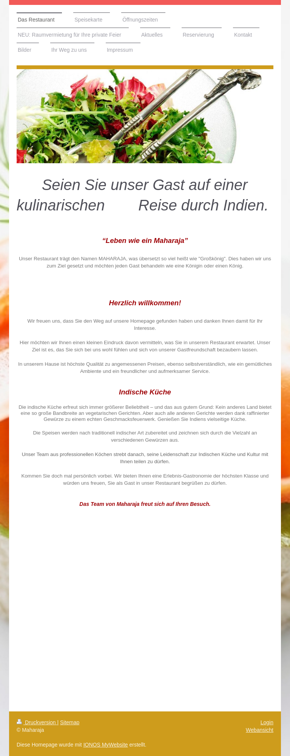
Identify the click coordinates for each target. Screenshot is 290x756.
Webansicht (259, 730)
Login (267, 722)
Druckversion (37, 722)
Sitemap (69, 722)
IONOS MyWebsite (105, 745)
